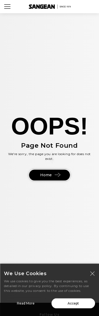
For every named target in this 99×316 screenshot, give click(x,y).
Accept (73, 305)
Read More (26, 305)
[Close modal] (92, 275)
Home (49, 175)
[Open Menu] (7, 6)
